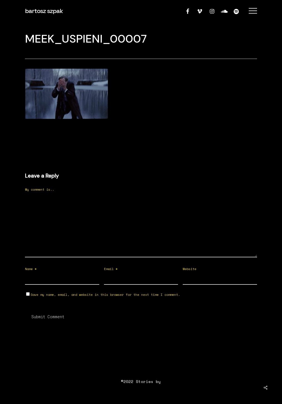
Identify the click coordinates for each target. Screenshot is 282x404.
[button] (253, 11)
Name (31, 268)
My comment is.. (39, 189)
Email (111, 268)
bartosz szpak (44, 11)
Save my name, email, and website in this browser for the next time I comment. (105, 294)
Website (189, 268)
